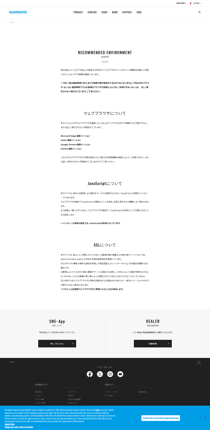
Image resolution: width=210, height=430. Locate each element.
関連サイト (109, 384)
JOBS (139, 12)
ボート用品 (109, 395)
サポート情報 (39, 399)
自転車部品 (142, 392)
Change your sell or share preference (19, 427)
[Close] (205, 417)
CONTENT (92, 12)
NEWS (115, 12)
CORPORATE (181, 3)
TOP (199, 24)
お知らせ (71, 395)
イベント (38, 395)
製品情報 (38, 392)
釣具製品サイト (41, 384)
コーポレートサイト (111, 392)
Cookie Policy (9, 424)
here (97, 410)
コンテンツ (72, 392)
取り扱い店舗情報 (74, 399)
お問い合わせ (73, 403)
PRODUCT (78, 12)
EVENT (105, 12)
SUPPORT (127, 12)
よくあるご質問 (40, 403)
